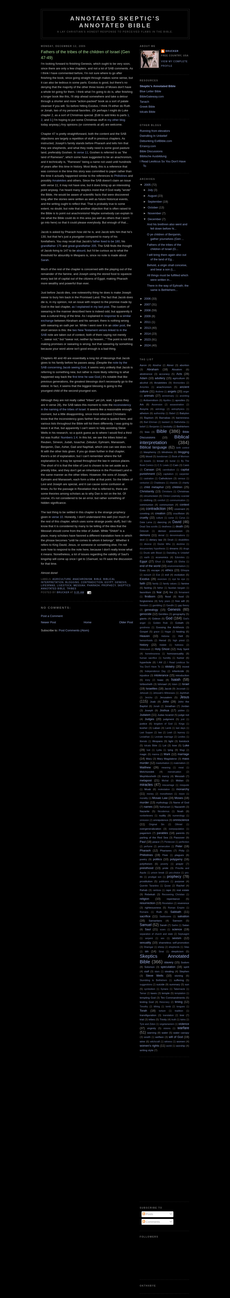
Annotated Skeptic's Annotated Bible (115, 22)
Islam (174, 684)
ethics (169, 570)
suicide (160, 984)
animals (149, 395)
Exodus (144, 579)
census (181, 478)
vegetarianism (167, 1024)
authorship (159, 413)
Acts (179, 374)
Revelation (167, 903)
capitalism (168, 474)
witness (168, 1041)
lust (148, 750)
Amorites (144, 387)
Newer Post (48, 622)
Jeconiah (181, 689)
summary (174, 984)
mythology (162, 802)
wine (142, 1041)
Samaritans (155, 920)
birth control (182, 448)
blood (149, 456)
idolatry (170, 666)
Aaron (143, 365)
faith (142, 583)
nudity (162, 815)
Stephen (184, 971)
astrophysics (177, 409)
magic (143, 754)
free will (180, 600)
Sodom (185, 962)
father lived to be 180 (106, 241)
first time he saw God (86, 376)
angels (172, 391)
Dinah (171, 540)
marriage (183, 754)
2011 (148, 322)
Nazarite (145, 811)
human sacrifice (148, 658)
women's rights (149, 1045)
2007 (148, 304)
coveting (145, 513)
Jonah (156, 706)
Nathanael (164, 807)
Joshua (164, 710)
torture (162, 1011)
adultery (160, 378)
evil (167, 574)
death (179, 526)
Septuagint (183, 934)
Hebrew (165, 636)
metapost (146, 780)
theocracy (164, 1002)
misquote (184, 785)
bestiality (167, 426)
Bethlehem (183, 426)
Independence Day (155, 671)
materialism (180, 763)
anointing (184, 396)
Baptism (149, 417)
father (160, 588)
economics (162, 557)
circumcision (151, 495)
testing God (147, 1001)
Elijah (169, 561)
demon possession (170, 530)
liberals (143, 741)
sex (162, 938)
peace (156, 841)
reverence (183, 903)
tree (182, 1015)
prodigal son (154, 877)
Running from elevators (155, 131)
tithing (157, 1006)
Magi (182, 750)
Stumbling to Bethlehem (153, 980)
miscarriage (168, 785)
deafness (166, 526)
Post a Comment (52, 616)
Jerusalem (166, 697)
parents (180, 832)
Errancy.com (148, 146)
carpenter (184, 474)
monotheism (166, 794)
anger (186, 391)
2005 (148, 184)
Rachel (180, 885)
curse (171, 518)
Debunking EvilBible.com (156, 141)
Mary (149, 758)
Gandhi (170, 605)
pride (165, 868)
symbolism (149, 989)
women (181, 1041)
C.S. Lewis (163, 465)
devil (142, 540)
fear (159, 592)
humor (180, 657)
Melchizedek (147, 771)
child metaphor (154, 487)
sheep (161, 947)
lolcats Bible (147, 111)
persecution (164, 846)
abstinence (146, 373)
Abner (170, 365)
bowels (147, 461)
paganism (145, 832)
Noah (180, 811)
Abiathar (157, 365)
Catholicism (165, 478)
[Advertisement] (158, 1128)
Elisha (182, 561)
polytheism (146, 863)
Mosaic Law (160, 798)
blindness (167, 452)
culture (159, 518)
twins (183, 1019)
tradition (179, 1011)
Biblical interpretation (164, 439)
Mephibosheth (148, 776)
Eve (158, 575)
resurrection (147, 903)
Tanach (144, 101)
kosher (144, 727)
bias (147, 431)
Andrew (159, 391)
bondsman (162, 456)
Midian (180, 780)
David (176, 522)
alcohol (144, 382)
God (169, 618)
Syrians (164, 989)
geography (179, 614)
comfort (161, 500)
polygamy (176, 859)
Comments (151, 1221)
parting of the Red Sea (154, 837)
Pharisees (166, 850)
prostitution (146, 881)
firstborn (150, 596)
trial (142, 1019)
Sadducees (165, 916)
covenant (179, 508)
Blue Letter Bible (150, 91)
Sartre (175, 925)
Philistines (120, 175)
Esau (143, 570)
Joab (153, 701)
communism (166, 504)
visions (167, 1028)
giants (143, 618)
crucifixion (179, 513)
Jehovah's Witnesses (164, 693)
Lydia (159, 750)
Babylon (184, 413)
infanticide (178, 671)
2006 (148, 298)
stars (157, 971)
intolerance (161, 675)
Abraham (153, 369)
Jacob (45, 232)
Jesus (184, 697)
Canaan (149, 469)
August (153, 195)
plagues (179, 855)
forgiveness (146, 600)
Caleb (186, 465)
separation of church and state (156, 934)
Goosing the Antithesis (170, 627)
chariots (174, 483)
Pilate (165, 855)
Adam (143, 378)
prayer (179, 863)
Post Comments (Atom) (74, 630)
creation (160, 513)
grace (156, 631)
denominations (177, 535)
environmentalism (176, 566)
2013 (148, 327)
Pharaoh (93, 585)
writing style (146, 1050)
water (164, 1032)
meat (181, 767)
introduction (182, 675)
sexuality (145, 942)
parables (162, 833)
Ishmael (162, 684)
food (181, 596)
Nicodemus (163, 811)
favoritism (145, 592)
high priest (179, 640)
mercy (165, 776)
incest (185, 666)
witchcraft (155, 1041)
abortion (184, 365)
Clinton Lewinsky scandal (176, 496)
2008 (148, 310)
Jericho (149, 697)
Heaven (145, 636)
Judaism (145, 714)
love (174, 745)
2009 (148, 316)
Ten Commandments (173, 997)
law (160, 732)
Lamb (168, 728)
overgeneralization (150, 828)
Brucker (63, 592)
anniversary (168, 396)
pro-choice (174, 872)
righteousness (153, 907)
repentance (173, 898)
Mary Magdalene (167, 758)
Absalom (177, 369)
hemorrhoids (146, 640)
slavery (168, 962)
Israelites (151, 688)
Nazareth (180, 806)
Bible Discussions (151, 151)
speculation (168, 967)
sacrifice (145, 916)
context (184, 504)
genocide (146, 614)
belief (142, 426)
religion (144, 898)
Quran (167, 885)
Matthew (145, 767)
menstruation (174, 772)
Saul (148, 929)
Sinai (161, 951)
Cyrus (182, 518)
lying (170, 749)
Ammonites (179, 383)
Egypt (109, 582)
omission (144, 820)
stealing (169, 971)
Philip (181, 850)
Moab (147, 789)
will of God (176, 1037)
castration (149, 478)
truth (173, 1019)
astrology (160, 409)
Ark (142, 404)
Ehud (158, 561)
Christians (167, 491)
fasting (148, 587)
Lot (164, 745)
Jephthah (184, 693)
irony (147, 680)
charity (185, 483)
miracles (146, 785)
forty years (164, 601)
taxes (153, 993)
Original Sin (156, 824)
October (153, 207)
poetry (143, 859)
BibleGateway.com (152, 96)
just (182, 719)
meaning (165, 767)
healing (180, 631)
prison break (157, 872)
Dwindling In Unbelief (153, 135)
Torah (143, 1010)
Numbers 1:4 (69, 437)
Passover (179, 837)
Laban (156, 727)
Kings (182, 724)
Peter (178, 846)
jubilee (181, 710)
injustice (144, 675)
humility (167, 658)
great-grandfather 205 (82, 246)
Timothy (144, 1006)
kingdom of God (163, 724)
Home (88, 622)
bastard (166, 422)
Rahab (143, 890)
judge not (183, 714)
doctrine (181, 544)
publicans (164, 881)
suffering (179, 980)
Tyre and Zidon (147, 1024)
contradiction (92, 582)
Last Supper (146, 732)
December (155, 219)
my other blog (116, 120)
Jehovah (144, 693)
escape (155, 570)
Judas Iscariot (165, 714)
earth (147, 557)
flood (168, 596)
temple (166, 993)
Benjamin (154, 426)
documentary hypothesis (152, 548)
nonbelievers (146, 815)
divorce (148, 544)
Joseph (149, 710)
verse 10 (57, 517)
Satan (185, 925)
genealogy (151, 609)
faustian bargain (176, 588)
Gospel (144, 631)
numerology (178, 815)
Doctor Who (164, 544)
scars (163, 929)
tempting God (148, 997)
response (110, 316)
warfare (183, 1028)
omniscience (181, 820)
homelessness (152, 653)
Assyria (144, 408)
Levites (181, 737)
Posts (147, 1214)
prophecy (109, 585)
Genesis (121, 582)
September (155, 201)
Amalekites (59, 180)
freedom (144, 605)
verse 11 (82, 152)
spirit (186, 966)
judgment (168, 719)
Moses (179, 798)
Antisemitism (150, 400)
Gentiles (163, 614)
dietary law (155, 539)
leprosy (181, 732)
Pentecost (169, 842)
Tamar (143, 993)
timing (179, 1002)
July (151, 190)
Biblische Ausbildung (153, 156)
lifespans (48, 585)
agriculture (61, 579)
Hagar (168, 631)
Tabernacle (179, 989)
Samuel (146, 925)
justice (143, 723)
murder (144, 802)
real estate (183, 890)
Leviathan (145, 737)
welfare (159, 1036)
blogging (72, 582)
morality (144, 798)
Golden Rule (160, 623)
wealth (147, 1037)
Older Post (126, 622)
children (177, 487)
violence (183, 1024)
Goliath (179, 622)
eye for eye (178, 579)
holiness (179, 645)
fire (171, 592)
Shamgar (148, 947)
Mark (167, 754)
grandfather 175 (51, 246)
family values (170, 583)
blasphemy (150, 452)
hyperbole (145, 662)
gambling (157, 605)
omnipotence (160, 819)
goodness (145, 627)
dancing (162, 522)
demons (145, 535)
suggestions (146, 984)
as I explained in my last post (90, 306)
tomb (168, 1006)
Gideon (156, 618)
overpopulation (176, 829)
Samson (177, 920)
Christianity (147, 491)
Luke (186, 745)
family (156, 583)
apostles (180, 400)
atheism (144, 413)
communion (146, 504)
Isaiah (176, 679)
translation (168, 1015)
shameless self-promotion (174, 942)
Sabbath (175, 911)
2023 (148, 339)
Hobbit (162, 645)
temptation (180, 993)
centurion (144, 483)
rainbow (157, 890)
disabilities (183, 540)
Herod (162, 640)
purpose (179, 881)
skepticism (177, 951)
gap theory (183, 605)
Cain (175, 465)
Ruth (159, 911)
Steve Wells (154, 975)
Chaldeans (159, 483)
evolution (179, 574)
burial (172, 461)
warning (151, 1032)
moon (182, 794)
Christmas (183, 491)
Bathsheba (180, 422)
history (144, 644)
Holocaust (145, 649)
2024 (148, 345)
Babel (172, 413)
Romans (144, 912)
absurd (80, 250)
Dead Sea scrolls (148, 526)
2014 (148, 333)
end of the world (150, 566)
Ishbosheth (146, 684)
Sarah (45, 260)
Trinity (163, 1019)
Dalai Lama (146, 522)
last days (180, 728)
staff (146, 971)
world (169, 1046)
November (155, 213)
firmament (184, 592)
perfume (148, 846)
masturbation (162, 763)
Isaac (160, 679)
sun (187, 984)
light (170, 741)
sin (147, 951)
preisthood (146, 868)
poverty (164, 864)
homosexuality (175, 653)
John (166, 701)
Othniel (178, 824)
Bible (98, 579)
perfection (184, 842)
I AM (159, 662)
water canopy (181, 1032)
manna (155, 754)
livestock (64, 585)
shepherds (174, 947)
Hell (180, 636)
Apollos (167, 400)
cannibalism (169, 470)
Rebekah (150, 894)
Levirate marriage (164, 737)
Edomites (180, 557)
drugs (186, 548)
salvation (183, 916)
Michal (165, 780)
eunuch (147, 575)
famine (185, 583)
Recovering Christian (173, 894)
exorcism (162, 579)
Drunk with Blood (153, 553)
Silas (186, 947)
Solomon (149, 966)
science (177, 929)
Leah (169, 732)
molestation (164, 789)
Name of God (181, 802)
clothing (147, 500)
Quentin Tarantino (149, 885)
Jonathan (170, 706)
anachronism (82, 579)
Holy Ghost (162, 649)
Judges (149, 719)
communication (178, 500)
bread (160, 460)
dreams (174, 548)
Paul (143, 841)
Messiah (79, 585)
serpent (149, 938)
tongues (181, 1006)
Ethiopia (185, 570)
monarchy (182, 789)
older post (118, 325)
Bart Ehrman (150, 422)
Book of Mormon (180, 456)
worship (180, 1045)
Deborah (144, 531)
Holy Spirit (183, 649)
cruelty (144, 517)
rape (168, 890)
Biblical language (153, 447)
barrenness (182, 417)
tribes (71, 588)
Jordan (185, 706)
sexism (176, 938)
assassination (177, 404)
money (150, 794)
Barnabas (164, 417)
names (148, 806)
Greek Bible (147, 106)
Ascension (157, 404)
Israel (185, 684)
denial (161, 535)
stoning (179, 975)
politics (157, 859)
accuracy (164, 373)
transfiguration (148, 1015)
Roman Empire (176, 908)
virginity (151, 1028)
